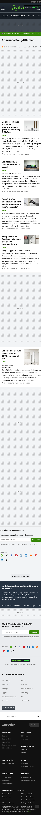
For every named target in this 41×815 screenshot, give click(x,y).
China (19, 47)
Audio (4, 135)
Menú (3, 9)
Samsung (24, 693)
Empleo (5, 701)
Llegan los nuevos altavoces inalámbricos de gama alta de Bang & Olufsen (11, 126)
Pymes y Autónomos (28, 780)
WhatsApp (1, 555)
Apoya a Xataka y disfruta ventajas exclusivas (20, 664)
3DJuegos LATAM (27, 794)
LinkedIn (1, 559)
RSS (31, 555)
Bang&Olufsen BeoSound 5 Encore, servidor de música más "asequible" (12, 203)
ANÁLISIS (5, 16)
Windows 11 (25, 701)
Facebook (11, 555)
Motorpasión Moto (27, 766)
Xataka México (7, 794)
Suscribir (36, 540)
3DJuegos (24, 736)
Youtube (16, 555)
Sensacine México (27, 797)
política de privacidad (29, 544)
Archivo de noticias (21, 576)
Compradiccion (7, 783)
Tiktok (6, 559)
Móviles (24, 684)
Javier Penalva (12, 191)
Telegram (26, 555)
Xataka (20, 7)
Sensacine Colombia (28, 800)
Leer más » (16, 151)
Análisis (26, 606)
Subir (33, 725)
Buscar (38, 716)
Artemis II (27, 47)
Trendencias (6, 777)
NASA (35, 47)
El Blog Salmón (26, 777)
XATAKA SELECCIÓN (18, 16)
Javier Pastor (12, 154)
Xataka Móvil (6, 739)
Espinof (23, 753)
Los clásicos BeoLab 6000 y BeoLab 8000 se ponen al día (11, 354)
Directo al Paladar (8, 763)
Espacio (5, 684)
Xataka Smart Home (9, 745)
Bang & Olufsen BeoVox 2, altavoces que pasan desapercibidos (11, 240)
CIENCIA (31, 16)
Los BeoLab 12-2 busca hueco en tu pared (11, 164)
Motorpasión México (28, 803)
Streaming (17, 606)
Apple (33, 606)
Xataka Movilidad (27, 689)
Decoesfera (6, 780)
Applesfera (6, 742)
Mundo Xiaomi (7, 748)
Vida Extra (24, 739)
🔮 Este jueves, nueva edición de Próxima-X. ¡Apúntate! (20, 33)
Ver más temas (8, 708)
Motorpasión (25, 763)
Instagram (21, 555)
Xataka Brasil (6, 797)
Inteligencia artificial (9, 697)
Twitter (6, 555)
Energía (5, 689)
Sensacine (24, 750)
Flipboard (35, 555)
